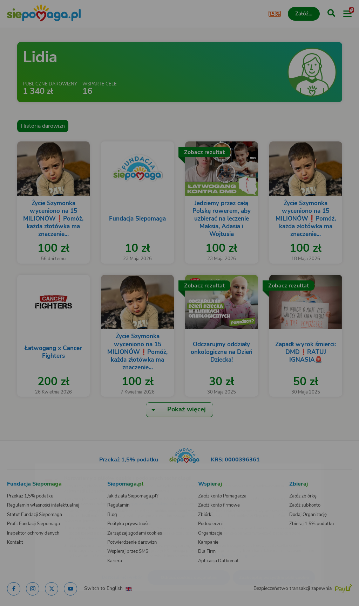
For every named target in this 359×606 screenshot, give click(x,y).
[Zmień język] (19, 468)
